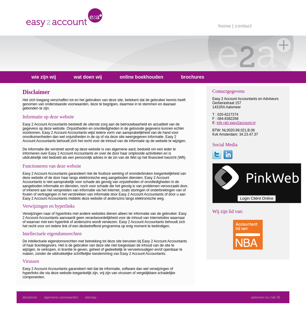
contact (243, 25)
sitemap (90, 297)
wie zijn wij (43, 77)
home (224, 25)
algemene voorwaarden (61, 297)
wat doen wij (88, 77)
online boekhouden (141, 77)
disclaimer (30, 297)
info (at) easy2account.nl (236, 123)
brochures (192, 77)
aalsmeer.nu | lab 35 (265, 297)
